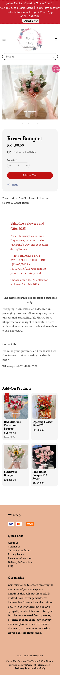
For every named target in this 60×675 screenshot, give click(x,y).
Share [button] (12, 184)
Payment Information (20, 558)
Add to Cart (30, 175)
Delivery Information (20, 562)
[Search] (52, 56)
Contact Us (14, 546)
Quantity (12, 159)
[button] (4, 39)
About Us (13, 542)
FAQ (10, 566)
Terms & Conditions (19, 550)
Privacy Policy (16, 554)
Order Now (31, 20)
